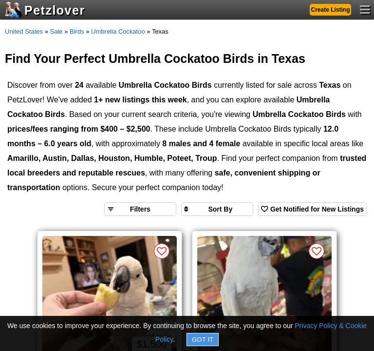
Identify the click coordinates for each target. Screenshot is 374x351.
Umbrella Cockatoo (118, 31)
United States (24, 31)
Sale (56, 31)
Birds (77, 31)
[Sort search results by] (217, 209)
